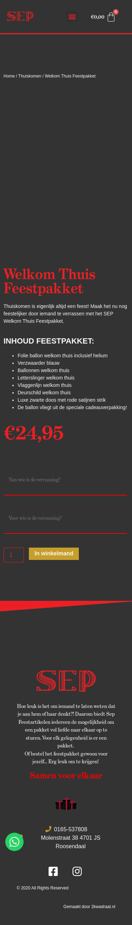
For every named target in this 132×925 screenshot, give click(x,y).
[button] (72, 16)
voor (9, 508)
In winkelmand (53, 553)
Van (8, 469)
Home (9, 76)
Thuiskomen (29, 76)
